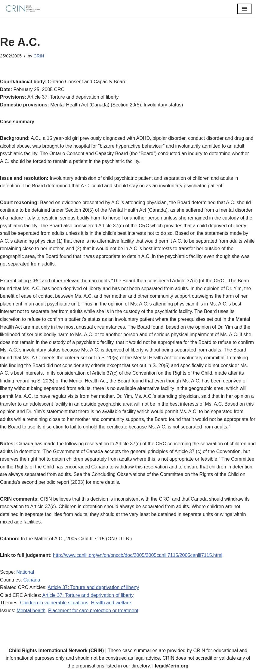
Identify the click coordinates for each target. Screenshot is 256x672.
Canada (31, 579)
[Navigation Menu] (244, 9)
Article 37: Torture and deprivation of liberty (93, 587)
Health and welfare (111, 602)
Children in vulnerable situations (54, 602)
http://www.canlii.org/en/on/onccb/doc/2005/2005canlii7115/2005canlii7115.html (137, 555)
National (25, 572)
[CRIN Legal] (23, 8)
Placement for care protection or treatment (93, 610)
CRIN (38, 56)
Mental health (31, 610)
